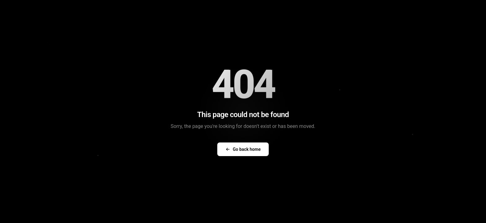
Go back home (243, 149)
